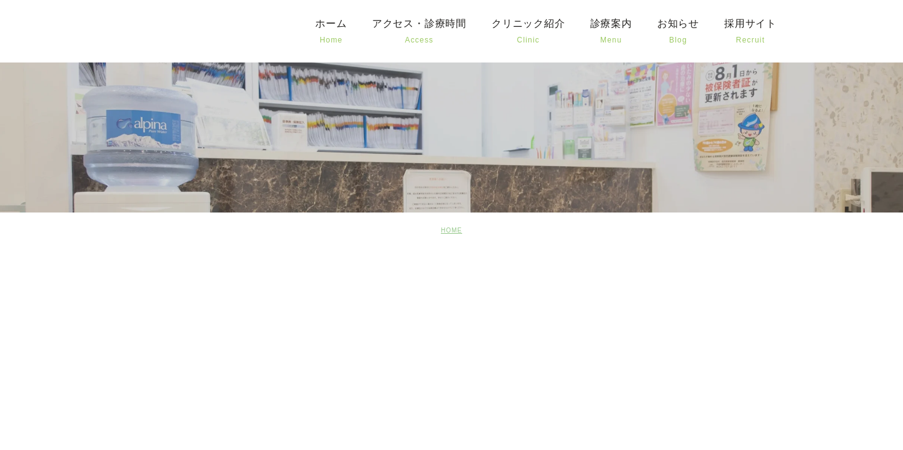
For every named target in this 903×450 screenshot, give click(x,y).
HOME (451, 230)
